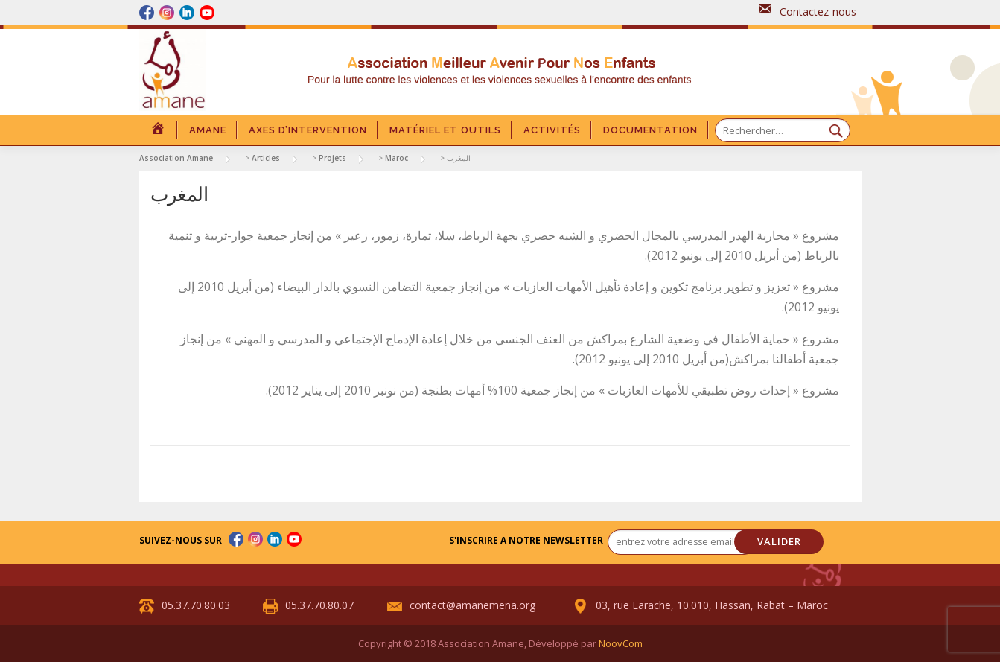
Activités (552, 130)
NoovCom (621, 643)
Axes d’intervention (308, 130)
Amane (207, 130)
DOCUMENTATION (650, 130)
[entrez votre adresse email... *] (682, 542)
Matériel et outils (445, 130)
